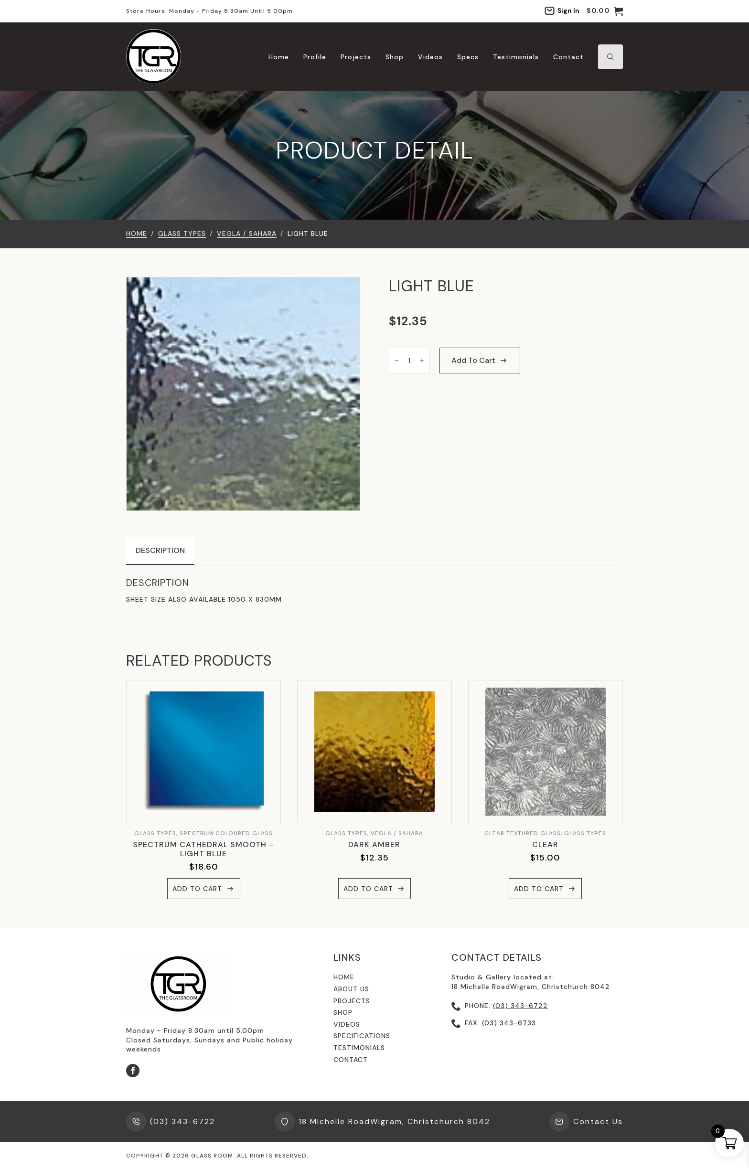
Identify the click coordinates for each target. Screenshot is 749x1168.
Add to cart (473, 360)
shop (343, 1012)
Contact (568, 56)
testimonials (359, 1047)
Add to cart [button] (197, 888)
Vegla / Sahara (247, 233)
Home (278, 56)
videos (346, 1024)
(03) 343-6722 (520, 1005)
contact (350, 1059)
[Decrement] (396, 360)
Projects (356, 56)
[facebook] (132, 1070)
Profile (314, 56)
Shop (394, 56)
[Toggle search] (610, 56)
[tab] (160, 550)
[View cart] (605, 11)
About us (351, 989)
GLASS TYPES (182, 233)
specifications (361, 1035)
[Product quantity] (409, 360)
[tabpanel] (374, 591)
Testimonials (516, 56)
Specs (468, 56)
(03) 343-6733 (509, 1023)
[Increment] (422, 360)
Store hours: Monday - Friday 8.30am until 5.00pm (209, 11)
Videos (430, 56)
